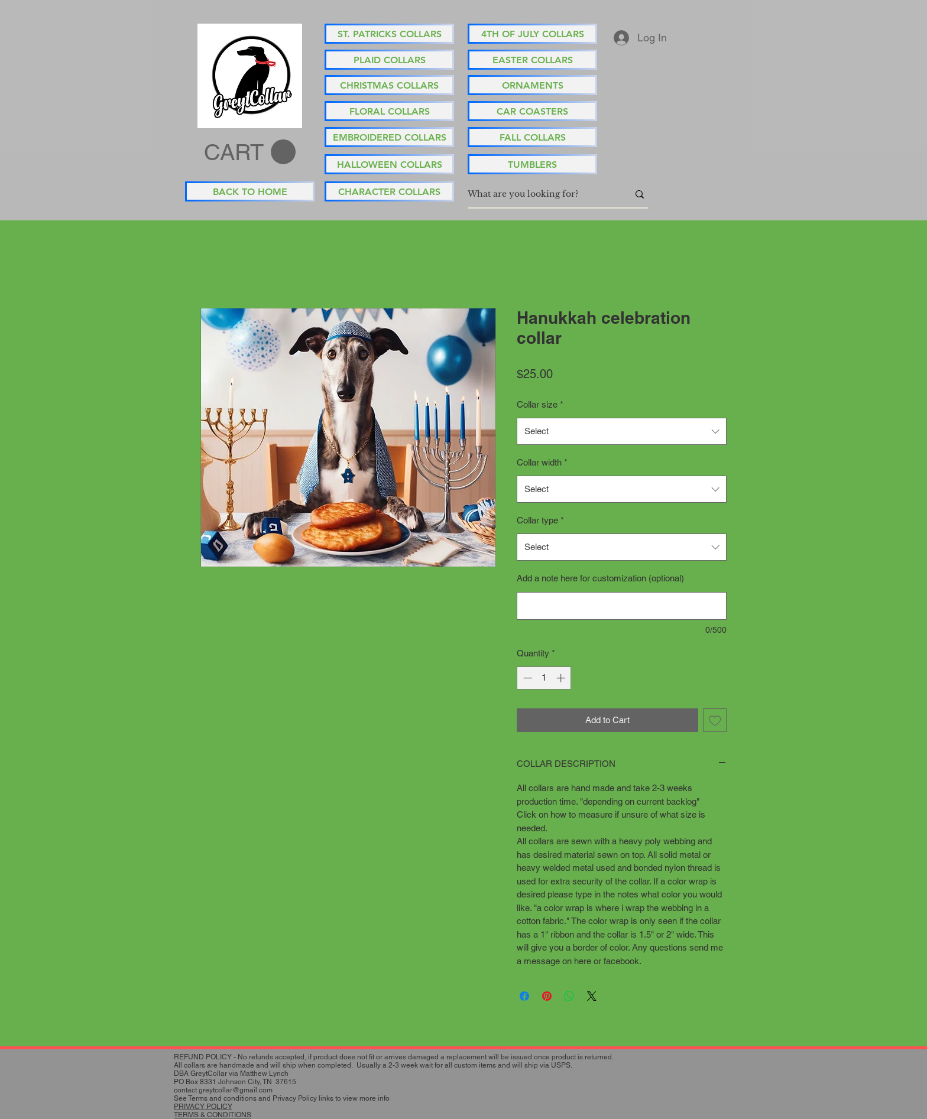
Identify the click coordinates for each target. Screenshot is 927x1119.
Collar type (540, 520)
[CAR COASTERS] (532, 111)
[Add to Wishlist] (715, 720)
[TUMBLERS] (532, 164)
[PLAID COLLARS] (389, 60)
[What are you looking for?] (539, 194)
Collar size (540, 404)
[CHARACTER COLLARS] (389, 191)
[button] (250, 152)
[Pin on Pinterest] (547, 996)
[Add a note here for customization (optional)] (621, 605)
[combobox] (622, 431)
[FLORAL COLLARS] (389, 111)
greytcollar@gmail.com (236, 1090)
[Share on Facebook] (524, 996)
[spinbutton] (544, 678)
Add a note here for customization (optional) (600, 578)
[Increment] (562, 678)
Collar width (542, 462)
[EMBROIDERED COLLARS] (389, 137)
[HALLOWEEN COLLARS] (389, 164)
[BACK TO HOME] (250, 191)
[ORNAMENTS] (532, 85)
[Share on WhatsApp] (569, 996)
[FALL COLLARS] (532, 137)
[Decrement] (526, 678)
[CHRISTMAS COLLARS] (389, 85)
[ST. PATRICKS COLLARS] (389, 34)
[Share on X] (592, 996)
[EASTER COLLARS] (532, 60)
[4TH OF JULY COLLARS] (532, 34)
